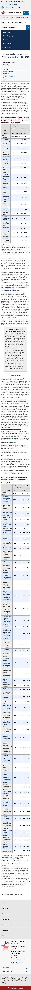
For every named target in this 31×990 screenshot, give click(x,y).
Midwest (4, 19)
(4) (2, 878)
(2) (2, 860)
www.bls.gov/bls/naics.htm (22, 439)
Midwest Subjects (7, 40)
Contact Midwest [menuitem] (6, 47)
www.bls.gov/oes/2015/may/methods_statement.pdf (13, 467)
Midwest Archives (7, 43)
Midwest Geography (7, 36)
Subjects (5, 908)
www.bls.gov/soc (14, 438)
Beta (3, 936)
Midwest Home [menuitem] (6, 32)
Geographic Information (22, 17)
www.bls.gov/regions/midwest (9, 76)
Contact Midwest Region (17, 963)
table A (2, 113)
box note (9, 113)
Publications (6, 919)
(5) (2, 886)
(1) (2, 246)
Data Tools (5, 914)
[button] (27, 968)
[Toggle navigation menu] (26, 13)
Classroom (5, 930)
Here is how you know (11, 4)
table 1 (10, 287)
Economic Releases (8, 925)
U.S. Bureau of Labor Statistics (14, 12)
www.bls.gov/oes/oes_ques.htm (8, 463)
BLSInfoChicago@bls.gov (8, 74)
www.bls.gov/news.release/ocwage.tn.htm (11, 429)
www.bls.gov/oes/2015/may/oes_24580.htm (11, 290)
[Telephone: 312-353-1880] (21, 957)
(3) (2, 867)
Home (4, 903)
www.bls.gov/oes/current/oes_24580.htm (11, 858)
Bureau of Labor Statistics (8, 17)
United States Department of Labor (10, 7)
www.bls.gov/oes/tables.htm (13, 397)
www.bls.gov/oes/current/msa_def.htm (14, 347)
